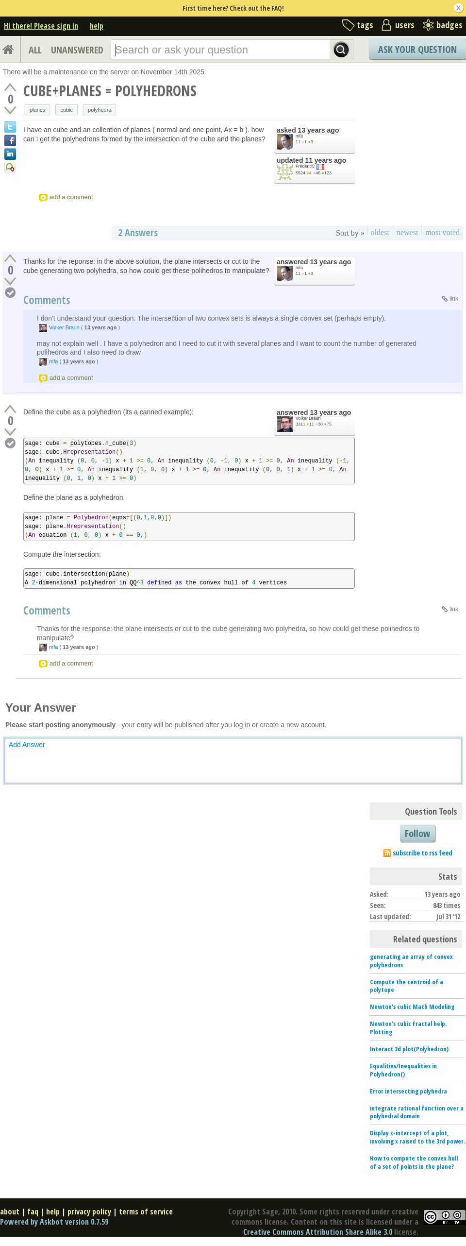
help (96, 25)
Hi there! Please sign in (41, 25)
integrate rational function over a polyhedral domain (417, 1112)
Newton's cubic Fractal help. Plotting (408, 1027)
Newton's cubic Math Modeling (412, 1006)
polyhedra (99, 110)
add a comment (71, 197)
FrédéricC (305, 166)
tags (365, 25)
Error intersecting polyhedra (408, 1091)
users (405, 25)
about (9, 1211)
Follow (417, 833)
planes (37, 110)
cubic (66, 110)
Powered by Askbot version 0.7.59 (54, 1221)
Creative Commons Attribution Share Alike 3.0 (317, 1232)
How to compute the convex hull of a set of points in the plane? (414, 1162)
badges (449, 25)
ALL (35, 49)
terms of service (146, 1211)
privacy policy (89, 1211)
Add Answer (27, 745)
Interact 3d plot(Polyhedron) (409, 1048)
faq (32, 1211)
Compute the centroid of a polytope (406, 985)
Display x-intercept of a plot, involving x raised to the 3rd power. (417, 1136)
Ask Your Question (417, 49)
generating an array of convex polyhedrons (411, 960)
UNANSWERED (77, 49)
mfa (299, 136)
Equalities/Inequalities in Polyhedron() (403, 1069)
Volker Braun (64, 327)
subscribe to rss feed (422, 852)
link (453, 298)
